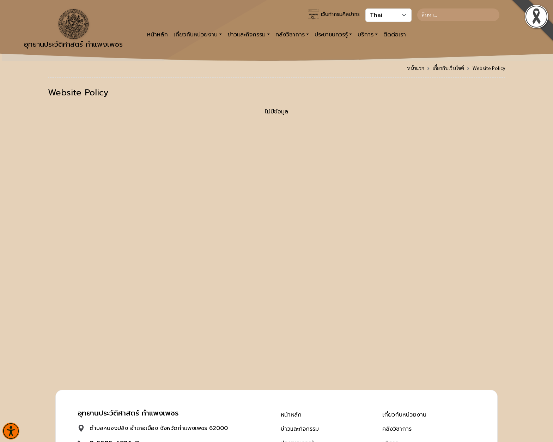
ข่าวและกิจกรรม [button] (246, 34)
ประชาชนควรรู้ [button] (331, 34)
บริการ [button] (365, 34)
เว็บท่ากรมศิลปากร (334, 14)
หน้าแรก (415, 68)
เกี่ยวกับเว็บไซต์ (448, 68)
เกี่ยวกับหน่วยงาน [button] (196, 34)
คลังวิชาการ (397, 429)
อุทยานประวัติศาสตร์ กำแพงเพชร (73, 29)
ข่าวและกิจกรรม (300, 429)
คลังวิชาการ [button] (290, 34)
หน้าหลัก (157, 34)
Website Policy (489, 68)
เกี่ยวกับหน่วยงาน (404, 415)
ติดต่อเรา (394, 34)
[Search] (458, 14)
